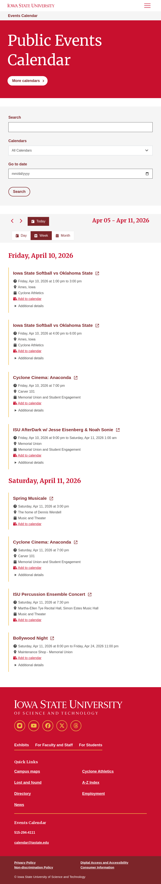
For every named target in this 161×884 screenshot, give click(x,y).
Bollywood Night (33, 637)
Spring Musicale (33, 498)
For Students (90, 745)
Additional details (31, 306)
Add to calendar (27, 299)
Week (41, 235)
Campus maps (27, 771)
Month (63, 235)
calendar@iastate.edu (31, 842)
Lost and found (28, 782)
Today (38, 221)
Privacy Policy (25, 862)
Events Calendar (23, 16)
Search (14, 117)
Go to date (17, 164)
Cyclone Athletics (98, 771)
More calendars (26, 81)
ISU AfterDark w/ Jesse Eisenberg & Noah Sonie (66, 429)
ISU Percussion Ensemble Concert (52, 594)
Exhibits (21, 745)
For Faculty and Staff (54, 745)
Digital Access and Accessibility (104, 862)
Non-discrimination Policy (33, 867)
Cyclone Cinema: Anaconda (45, 377)
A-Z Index (90, 782)
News (19, 805)
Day (21, 235)
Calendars (17, 141)
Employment (93, 794)
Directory (22, 794)
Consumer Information (97, 867)
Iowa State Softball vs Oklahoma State (56, 272)
